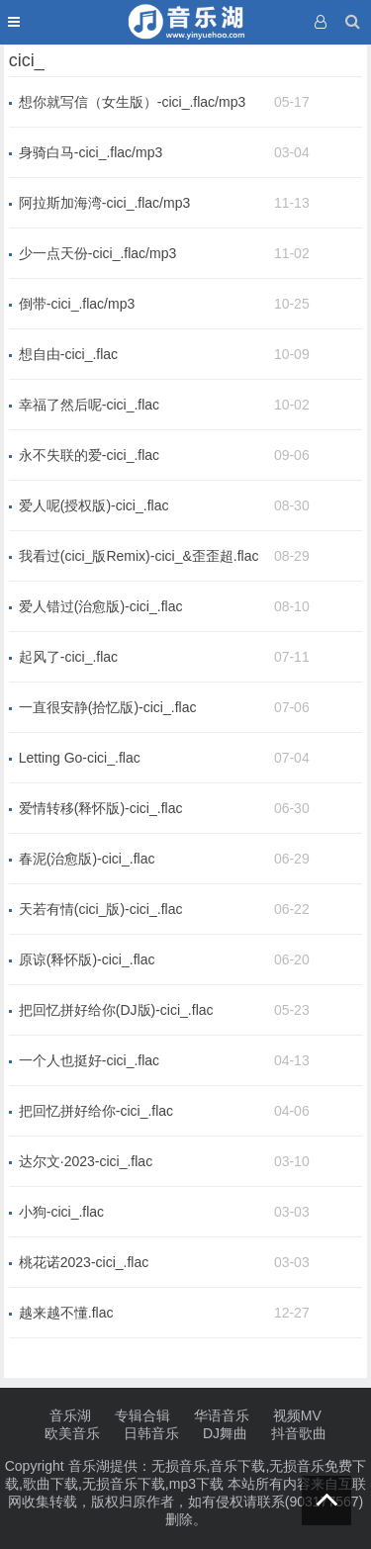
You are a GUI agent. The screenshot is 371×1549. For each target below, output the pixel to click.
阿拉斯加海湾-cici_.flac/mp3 (104, 203)
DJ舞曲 (225, 1433)
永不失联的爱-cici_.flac (89, 455)
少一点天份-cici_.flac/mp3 (97, 253)
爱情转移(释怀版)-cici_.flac (101, 808)
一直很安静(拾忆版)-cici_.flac (108, 707)
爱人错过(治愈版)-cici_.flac (101, 606)
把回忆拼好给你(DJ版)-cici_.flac (116, 1010)
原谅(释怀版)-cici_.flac (87, 959)
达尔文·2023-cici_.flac (85, 1161)
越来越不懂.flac (66, 1313)
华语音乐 (221, 1415)
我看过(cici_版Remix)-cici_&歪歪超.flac (139, 556)
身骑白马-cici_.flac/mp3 (90, 152)
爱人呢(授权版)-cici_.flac (94, 505)
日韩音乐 (151, 1433)
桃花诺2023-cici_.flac (84, 1262)
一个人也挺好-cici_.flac (89, 1060)
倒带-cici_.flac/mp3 (77, 304)
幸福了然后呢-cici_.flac (89, 404)
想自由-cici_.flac (68, 354)
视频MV (297, 1415)
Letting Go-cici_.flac (79, 758)
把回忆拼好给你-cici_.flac (96, 1111)
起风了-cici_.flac (68, 657)
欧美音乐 (72, 1433)
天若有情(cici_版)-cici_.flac (101, 909)
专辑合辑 (142, 1415)
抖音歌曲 (298, 1433)
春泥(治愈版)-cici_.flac (87, 858)
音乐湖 (70, 1415)
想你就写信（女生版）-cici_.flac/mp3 (132, 102)
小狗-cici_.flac (61, 1212)
